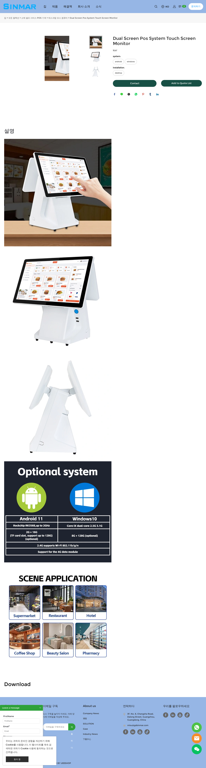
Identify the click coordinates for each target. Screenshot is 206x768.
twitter (129, 95)
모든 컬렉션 (13, 18)
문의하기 (195, 6)
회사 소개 (84, 6)
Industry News (90, 734)
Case (85, 729)
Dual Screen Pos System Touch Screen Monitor (94, 18)
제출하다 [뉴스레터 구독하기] (72, 728)
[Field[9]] (21, 721)
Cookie (10, 744)
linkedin (158, 95)
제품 (55, 6)
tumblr (151, 95)
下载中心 (87, 739)
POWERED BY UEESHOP (58, 763)
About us (89, 706)
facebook (115, 95)
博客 (85, 718)
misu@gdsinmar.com (137, 725)
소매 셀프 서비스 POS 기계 (33, 18)
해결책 (68, 6)
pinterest (143, 95)
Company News (91, 713)
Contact (134, 83)
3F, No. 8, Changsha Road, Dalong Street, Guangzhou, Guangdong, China (141, 717)
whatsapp (136, 95)
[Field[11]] (21, 731)
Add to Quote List (181, 83)
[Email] (55, 726)
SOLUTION (88, 723)
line (122, 95)
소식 (98, 6)
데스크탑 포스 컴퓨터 (58, 18)
